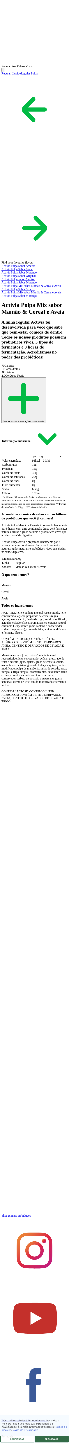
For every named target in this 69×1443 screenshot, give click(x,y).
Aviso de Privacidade (25, 1430)
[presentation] (47, 456)
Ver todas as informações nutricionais (23, 420)
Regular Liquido (11, 73)
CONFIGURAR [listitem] (17, 1439)
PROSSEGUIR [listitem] (52, 1439)
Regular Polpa (29, 73)
